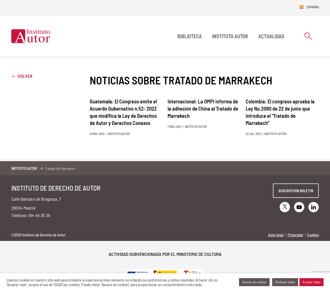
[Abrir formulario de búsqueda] (308, 36)
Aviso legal (275, 235)
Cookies (313, 235)
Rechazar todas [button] (285, 282)
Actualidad (271, 36)
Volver (21, 76)
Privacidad (295, 235)
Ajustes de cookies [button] (254, 282)
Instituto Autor (230, 36)
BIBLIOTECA (189, 36)
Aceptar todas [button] (311, 282)
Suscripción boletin (295, 190)
